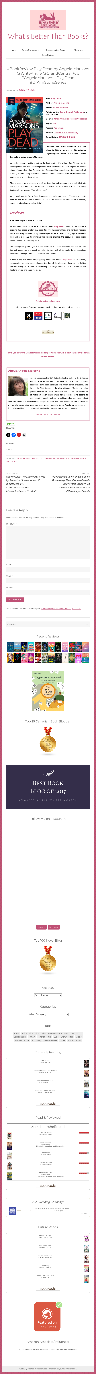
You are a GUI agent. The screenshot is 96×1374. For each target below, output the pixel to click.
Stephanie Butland (46, 1134)
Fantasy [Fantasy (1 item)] (32, 1037)
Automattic (71, 1369)
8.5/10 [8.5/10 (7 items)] (24, 1033)
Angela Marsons (61, 103)
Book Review (29, 458)
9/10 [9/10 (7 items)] (37, 1033)
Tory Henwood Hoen (46, 1237)
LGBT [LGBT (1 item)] (56, 1037)
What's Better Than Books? (48, 36)
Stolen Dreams (46, 1163)
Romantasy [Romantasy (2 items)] (36, 1040)
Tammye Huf (46, 1144)
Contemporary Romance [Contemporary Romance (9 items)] (58, 1033)
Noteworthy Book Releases (66, 458)
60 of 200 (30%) (59, 1211)
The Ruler (45, 1061)
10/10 (19, 458)
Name (9, 565)
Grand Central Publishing (72, 112)
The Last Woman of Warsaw (45, 1071)
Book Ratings (48, 55)
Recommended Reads (55, 50)
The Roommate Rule (45, 1081)
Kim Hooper (46, 1174)
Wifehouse (46, 1153)
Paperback (59, 128)
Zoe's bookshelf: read (48, 1127)
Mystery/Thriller (61, 119)
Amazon (57, 414)
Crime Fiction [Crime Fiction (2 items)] (76, 1033)
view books (84, 1213)
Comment (11, 524)
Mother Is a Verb (45, 1173)
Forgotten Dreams (45, 1256)
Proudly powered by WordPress (33, 1369)
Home (13, 50)
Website (39, 414)
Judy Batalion (46, 1072)
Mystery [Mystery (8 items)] (79, 1037)
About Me (78, 50)
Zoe (36, 1208)
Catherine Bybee (46, 1092)
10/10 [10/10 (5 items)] (43, 1033)
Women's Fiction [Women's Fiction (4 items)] (74, 1040)
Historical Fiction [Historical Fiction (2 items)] (44, 1037)
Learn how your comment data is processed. (61, 608)
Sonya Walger (47, 1154)
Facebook (48, 414)
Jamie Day (46, 1277)
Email (9, 576)
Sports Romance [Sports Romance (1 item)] (50, 1040)
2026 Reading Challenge (48, 1202)
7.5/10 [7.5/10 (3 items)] (16, 1033)
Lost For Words (46, 1133)
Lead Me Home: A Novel (45, 1091)
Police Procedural (78, 119)
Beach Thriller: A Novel (45, 1276)
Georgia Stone (46, 1082)
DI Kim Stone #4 (60, 107)
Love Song (45, 1266)
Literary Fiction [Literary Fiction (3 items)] (67, 1037)
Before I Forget (45, 1236)
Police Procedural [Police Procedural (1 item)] (22, 1040)
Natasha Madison (47, 1164)
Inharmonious (45, 1143)
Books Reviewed (29, 50)
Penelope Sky (46, 1062)
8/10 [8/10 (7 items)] (31, 1033)
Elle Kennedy (46, 1267)
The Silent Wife (45, 1246)
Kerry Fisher (46, 1247)
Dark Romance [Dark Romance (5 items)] (20, 1037)
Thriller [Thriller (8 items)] (62, 1040)
